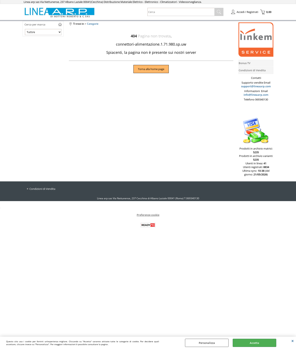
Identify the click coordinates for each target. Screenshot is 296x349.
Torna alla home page (151, 69)
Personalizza (207, 343)
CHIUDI (292, 341)
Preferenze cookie (148, 215)
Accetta (254, 343)
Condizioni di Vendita (42, 189)
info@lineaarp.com (256, 95)
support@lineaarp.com (256, 86)
